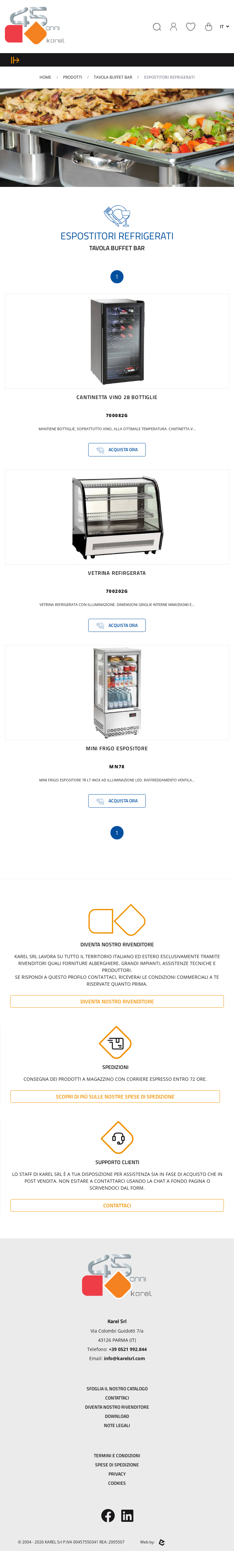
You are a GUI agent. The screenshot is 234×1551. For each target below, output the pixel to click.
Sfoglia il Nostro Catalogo (117, 1388)
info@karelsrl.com (124, 1358)
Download (117, 1416)
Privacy (117, 1473)
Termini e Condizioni (117, 1455)
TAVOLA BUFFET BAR (113, 77)
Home (45, 77)
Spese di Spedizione (117, 1464)
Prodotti (72, 77)
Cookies (117, 1483)
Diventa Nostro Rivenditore (117, 1001)
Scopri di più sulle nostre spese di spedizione (115, 1096)
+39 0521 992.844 (128, 1349)
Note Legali (117, 1425)
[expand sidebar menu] (15, 60)
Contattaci (117, 1205)
